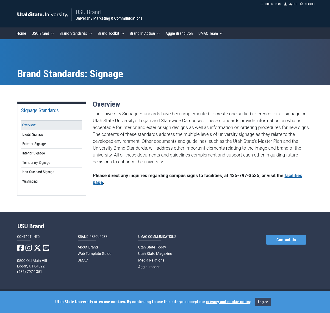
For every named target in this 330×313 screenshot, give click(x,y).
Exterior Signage (34, 144)
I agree (263, 302)
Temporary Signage (36, 162)
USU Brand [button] (43, 33)
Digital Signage (33, 134)
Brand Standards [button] (76, 33)
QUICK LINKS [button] (270, 4)
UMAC (83, 260)
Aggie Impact (149, 267)
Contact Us (286, 239)
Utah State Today (152, 247)
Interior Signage (33, 153)
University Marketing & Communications (109, 18)
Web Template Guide (94, 253)
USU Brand (88, 12)
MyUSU (290, 4)
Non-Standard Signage (38, 172)
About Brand (88, 247)
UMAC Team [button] (210, 33)
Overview (29, 125)
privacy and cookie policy (228, 301)
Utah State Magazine (155, 253)
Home (21, 33)
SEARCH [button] (307, 4)
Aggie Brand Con (179, 33)
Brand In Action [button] (145, 33)
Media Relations (151, 260)
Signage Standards (40, 110)
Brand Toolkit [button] (111, 33)
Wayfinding (30, 181)
